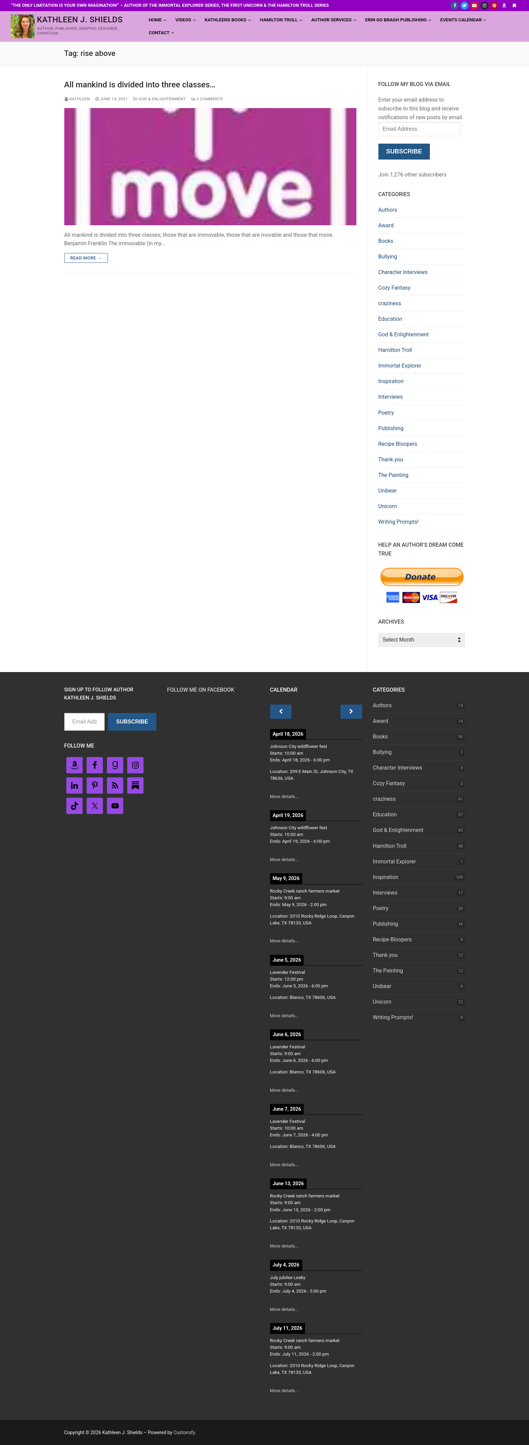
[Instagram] (484, 5)
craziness (389, 303)
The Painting (393, 475)
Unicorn (387, 506)
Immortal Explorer (399, 365)
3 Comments (207, 99)
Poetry (386, 413)
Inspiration (391, 381)
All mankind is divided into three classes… (140, 84)
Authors (387, 210)
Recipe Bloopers (397, 444)
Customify (184, 1432)
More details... (284, 796)
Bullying (387, 256)
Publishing (390, 428)
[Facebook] (454, 5)
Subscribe (404, 151)
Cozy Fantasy (394, 288)
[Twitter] (464, 5)
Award (386, 225)
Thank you (390, 459)
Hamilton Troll (395, 350)
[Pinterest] (494, 5)
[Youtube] (474, 5)
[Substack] (514, 5)
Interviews (390, 397)
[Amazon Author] (504, 5)
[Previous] (281, 712)
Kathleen (77, 99)
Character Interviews (403, 272)
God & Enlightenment (159, 99)
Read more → (86, 257)
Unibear (387, 490)
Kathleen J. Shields (80, 19)
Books (386, 241)
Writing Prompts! (398, 522)
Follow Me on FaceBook (201, 690)
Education (390, 319)
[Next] (351, 712)
